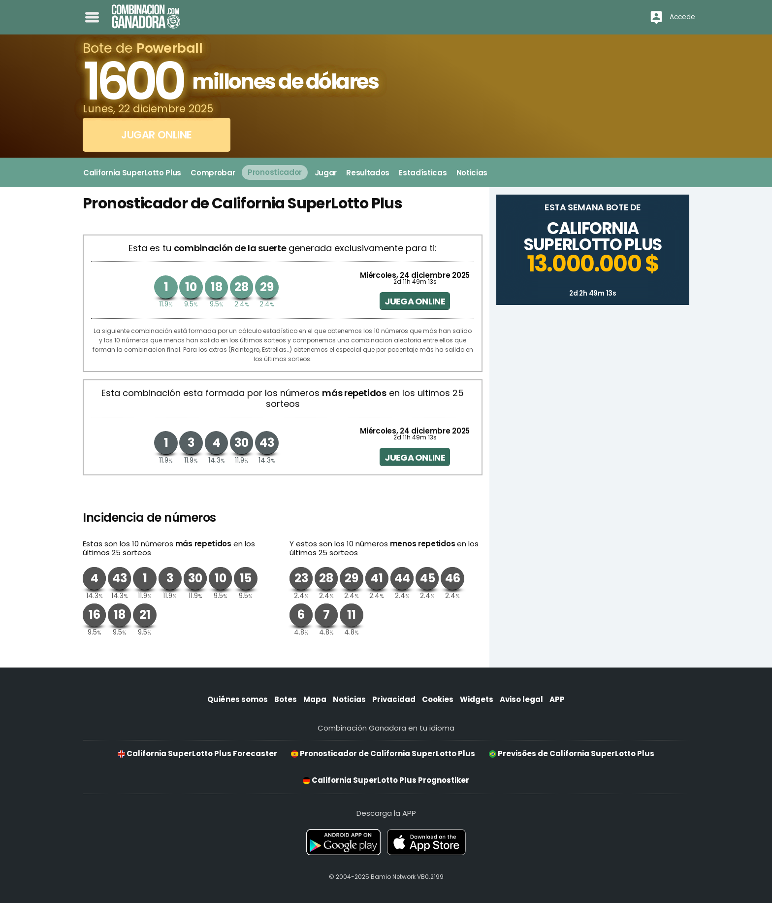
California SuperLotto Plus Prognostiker (386, 780)
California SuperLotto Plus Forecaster (197, 753)
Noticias (349, 699)
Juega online (415, 301)
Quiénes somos (237, 699)
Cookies (437, 699)
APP (557, 699)
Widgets (476, 699)
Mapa (314, 699)
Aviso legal (521, 699)
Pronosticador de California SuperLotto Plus (383, 753)
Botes (285, 699)
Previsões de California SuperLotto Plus (571, 753)
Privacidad (394, 699)
